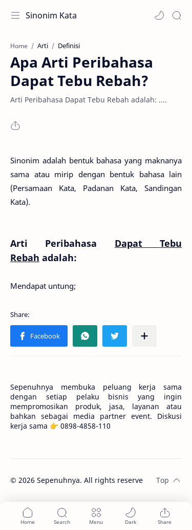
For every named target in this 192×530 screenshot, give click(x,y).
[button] (159, 15)
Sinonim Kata (51, 15)
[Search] (176, 15)
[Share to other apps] (144, 336)
